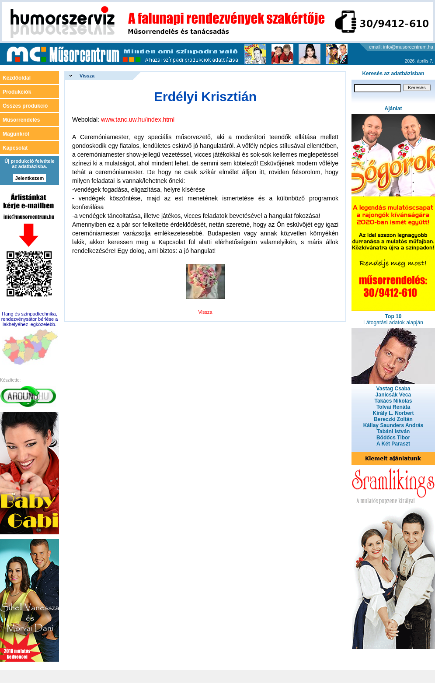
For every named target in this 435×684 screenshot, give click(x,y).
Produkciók (17, 92)
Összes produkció (25, 106)
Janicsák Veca (393, 395)
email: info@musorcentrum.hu (401, 46)
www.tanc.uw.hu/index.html (137, 119)
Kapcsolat (15, 148)
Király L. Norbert (393, 413)
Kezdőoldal (17, 78)
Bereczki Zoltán (393, 419)
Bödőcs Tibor (393, 438)
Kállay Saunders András (393, 425)
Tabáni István (393, 431)
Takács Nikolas (393, 401)
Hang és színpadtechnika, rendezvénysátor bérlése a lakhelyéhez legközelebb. (29, 319)
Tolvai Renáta (393, 407)
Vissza (87, 75)
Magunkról (16, 134)
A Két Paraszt (393, 444)
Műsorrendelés (21, 120)
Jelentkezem (29, 178)
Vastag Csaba (393, 389)
